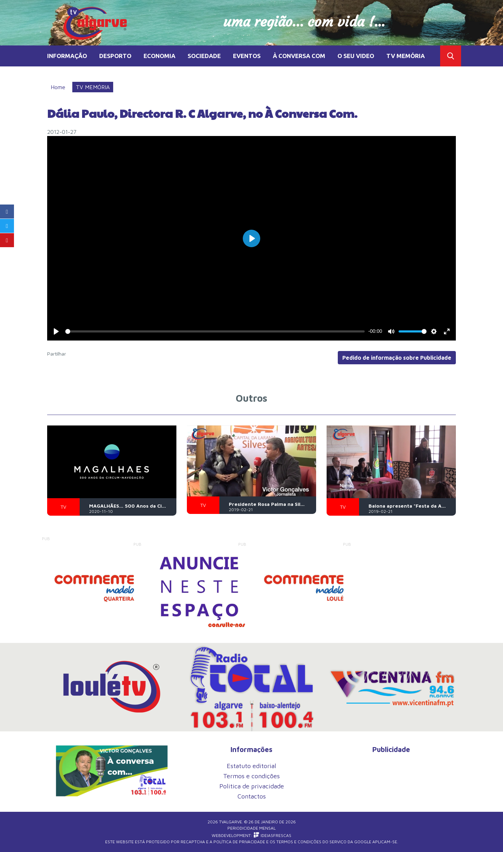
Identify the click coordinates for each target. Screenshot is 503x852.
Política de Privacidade (239, 841)
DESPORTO (115, 55)
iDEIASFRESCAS (272, 835)
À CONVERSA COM (299, 55)
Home (58, 87)
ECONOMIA (159, 55)
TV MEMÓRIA (405, 55)
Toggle (450, 55)
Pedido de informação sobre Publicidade (396, 358)
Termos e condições (251, 776)
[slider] (215, 331)
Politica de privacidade (251, 786)
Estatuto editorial (251, 765)
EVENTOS (247, 55)
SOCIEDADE (204, 55)
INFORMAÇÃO (67, 55)
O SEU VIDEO (355, 55)
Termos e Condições (298, 841)
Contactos (252, 796)
